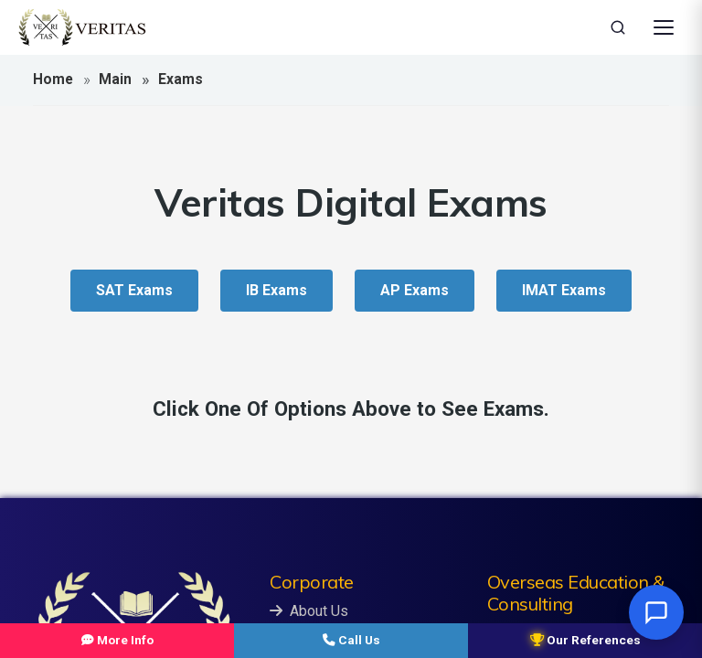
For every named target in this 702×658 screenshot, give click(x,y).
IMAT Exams (564, 290)
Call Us (351, 639)
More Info (117, 639)
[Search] (618, 27)
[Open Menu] (664, 27)
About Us (309, 611)
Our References (585, 639)
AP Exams (414, 290)
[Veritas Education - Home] (82, 27)
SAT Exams (134, 290)
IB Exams (276, 290)
